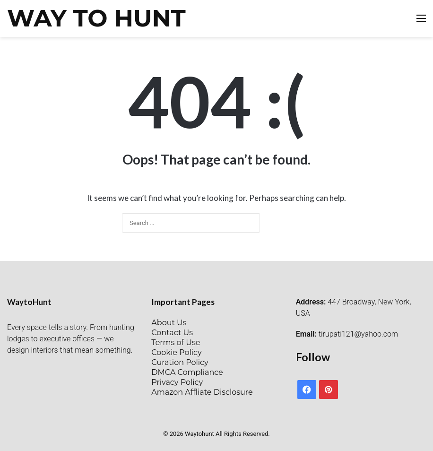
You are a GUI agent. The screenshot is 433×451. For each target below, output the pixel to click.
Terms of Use (175, 342)
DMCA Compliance (187, 372)
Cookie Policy (176, 352)
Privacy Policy (177, 382)
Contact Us (172, 332)
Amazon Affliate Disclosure (201, 392)
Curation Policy (179, 362)
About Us (168, 322)
